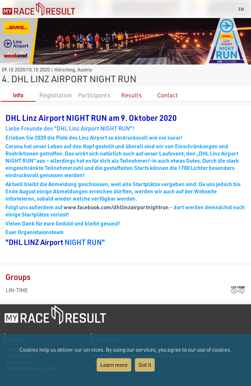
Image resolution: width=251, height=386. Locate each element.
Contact (167, 95)
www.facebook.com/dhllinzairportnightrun (116, 207)
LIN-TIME (17, 290)
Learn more (114, 364)
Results (131, 95)
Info (18, 95)
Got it (144, 364)
